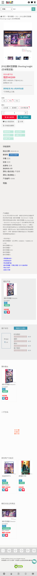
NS (4, 101)
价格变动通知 (8, 126)
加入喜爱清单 (8, 122)
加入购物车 (9, 117)
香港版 (14, 108)
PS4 (17, 101)
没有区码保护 (14, 155)
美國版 (7, 305)
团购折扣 (8, 132)
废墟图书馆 (22, 476)
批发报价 (8, 135)
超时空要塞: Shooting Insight (10, 299)
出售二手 (20, 135)
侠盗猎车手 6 (6, 476)
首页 (3, 16)
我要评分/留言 (20, 328)
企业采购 (20, 132)
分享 (20, 122)
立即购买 (24, 117)
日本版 (5, 108)
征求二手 (8, 139)
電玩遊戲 (11, 16)
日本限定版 (24, 108)
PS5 (16, 16)
